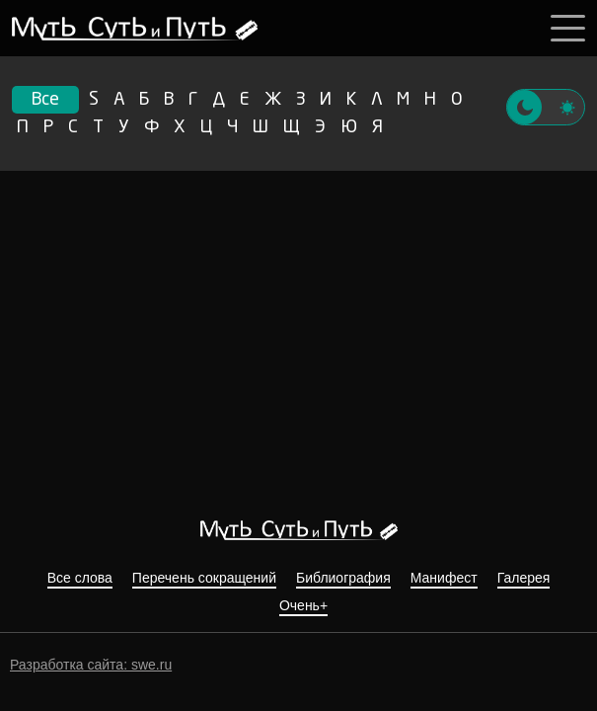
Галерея (524, 578)
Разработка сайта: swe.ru (91, 664)
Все (45, 100)
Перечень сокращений (204, 578)
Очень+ (303, 605)
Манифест (444, 578)
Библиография (343, 578)
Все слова (79, 578)
